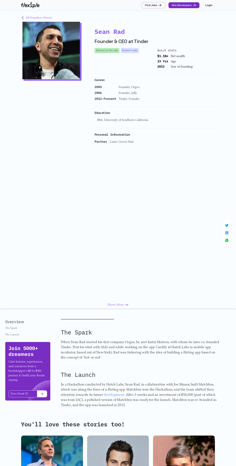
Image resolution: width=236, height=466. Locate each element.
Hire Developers (184, 5)
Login (208, 5)
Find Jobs (153, 5)
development (114, 395)
